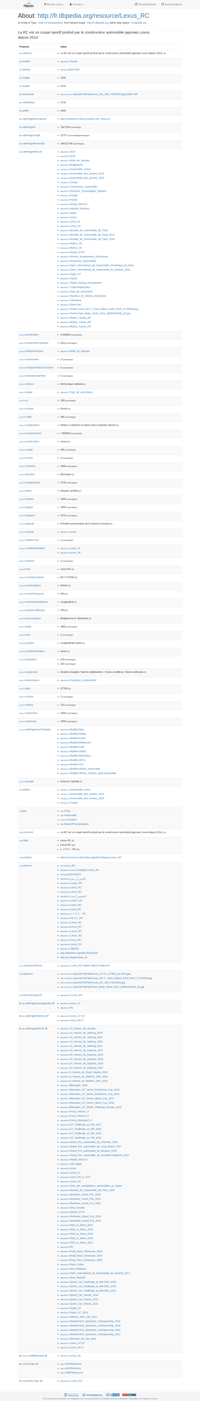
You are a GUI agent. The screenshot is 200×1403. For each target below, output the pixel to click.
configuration (29, 425)
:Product (68, 819)
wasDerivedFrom (30, 965)
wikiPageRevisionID (32, 143)
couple (26, 449)
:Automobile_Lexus (75, 169)
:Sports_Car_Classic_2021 (79, 1303)
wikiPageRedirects (34, 1016)
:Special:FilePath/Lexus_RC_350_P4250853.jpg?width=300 (99, 94)
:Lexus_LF (70, 1003)
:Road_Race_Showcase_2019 (81, 1255)
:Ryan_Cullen (72, 1264)
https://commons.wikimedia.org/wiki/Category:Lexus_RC (90, 857)
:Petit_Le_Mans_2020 (76, 1238)
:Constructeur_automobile (78, 186)
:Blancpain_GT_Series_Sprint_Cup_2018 (87, 1102)
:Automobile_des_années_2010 (82, 173)
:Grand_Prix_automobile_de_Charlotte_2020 (89, 1142)
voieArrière (28, 713)
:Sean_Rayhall (72, 1277)
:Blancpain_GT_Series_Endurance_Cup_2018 (89, 1089)
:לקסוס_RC (71, 900)
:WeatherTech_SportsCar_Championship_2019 (90, 1325)
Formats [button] (77, 4)
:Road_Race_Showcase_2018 (81, 1251)
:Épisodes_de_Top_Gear (78, 1338)
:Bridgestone (71, 164)
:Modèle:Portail (72, 738)
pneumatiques (30, 618)
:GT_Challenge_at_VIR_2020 (80, 1137)
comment (26, 832)
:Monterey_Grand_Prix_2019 (80, 1198)
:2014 (67, 151)
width (24, 110)
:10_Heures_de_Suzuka (77, 1028)
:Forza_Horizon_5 (74, 1115)
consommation (30, 433)
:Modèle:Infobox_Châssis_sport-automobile (88, 773)
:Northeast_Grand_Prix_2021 (80, 1220)
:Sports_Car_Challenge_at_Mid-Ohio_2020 (88, 1286)
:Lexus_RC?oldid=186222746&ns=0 (85, 965)
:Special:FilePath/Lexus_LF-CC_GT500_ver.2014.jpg (95, 973)
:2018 (67, 156)
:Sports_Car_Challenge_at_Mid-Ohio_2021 (88, 1290)
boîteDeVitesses (31, 351)
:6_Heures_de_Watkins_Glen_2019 (84, 1076)
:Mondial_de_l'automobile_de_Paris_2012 (87, 234)
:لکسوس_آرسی (73, 896)
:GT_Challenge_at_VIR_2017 (80, 1124)
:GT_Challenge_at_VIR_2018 (80, 1129)
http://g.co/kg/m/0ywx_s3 (73, 957)
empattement (29, 482)
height (24, 77)
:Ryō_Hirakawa (73, 1268)
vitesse (26, 704)
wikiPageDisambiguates (36, 1003)
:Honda (68, 199)
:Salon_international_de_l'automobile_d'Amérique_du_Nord (97, 265)
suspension (28, 672)
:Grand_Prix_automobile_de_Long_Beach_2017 (91, 1146)
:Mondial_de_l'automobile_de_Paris (84, 230)
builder (24, 61)
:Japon (68, 212)
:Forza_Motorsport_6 (76, 1120)
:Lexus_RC (67, 865)
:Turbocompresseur (75, 287)
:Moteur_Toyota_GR (75, 322)
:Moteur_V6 (71, 243)
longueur (27, 515)
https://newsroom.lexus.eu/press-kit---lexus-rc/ (85, 118)
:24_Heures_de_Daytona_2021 (81, 1067)
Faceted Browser (145, 4)
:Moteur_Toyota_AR (75, 317)
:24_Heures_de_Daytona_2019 (81, 1059)
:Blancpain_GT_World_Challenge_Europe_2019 (91, 1107)
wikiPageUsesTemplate (35, 729)
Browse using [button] (54, 4)
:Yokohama (70, 300)
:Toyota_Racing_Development (81, 282)
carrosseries (29, 359)
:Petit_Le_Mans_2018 (76, 1229)
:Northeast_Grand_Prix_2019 (80, 1216)
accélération (29, 334)
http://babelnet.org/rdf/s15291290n (79, 953)
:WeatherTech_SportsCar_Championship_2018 (90, 1321)
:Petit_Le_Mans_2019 (76, 1233)
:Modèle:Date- (72, 729)
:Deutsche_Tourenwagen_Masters (83, 191)
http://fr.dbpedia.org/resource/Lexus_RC (93, 15)
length (24, 86)
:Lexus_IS (70, 221)
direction (27, 474)
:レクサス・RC (73, 913)
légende (26, 523)
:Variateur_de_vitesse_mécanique (83, 295)
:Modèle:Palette (73, 733)
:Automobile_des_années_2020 (82, 178)
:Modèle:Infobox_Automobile (80, 768)
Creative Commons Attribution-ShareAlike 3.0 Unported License (129, 1399)
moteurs (26, 560)
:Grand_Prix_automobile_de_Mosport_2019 (88, 1150)
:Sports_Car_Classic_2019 (79, 1299)
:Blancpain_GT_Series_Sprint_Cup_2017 (87, 1098)
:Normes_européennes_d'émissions (84, 256)
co (23, 400)
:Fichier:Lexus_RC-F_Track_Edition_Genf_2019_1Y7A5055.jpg (99, 309)
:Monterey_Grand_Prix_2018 (80, 1194)
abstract (25, 53)
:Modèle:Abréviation (75, 755)
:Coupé (69, 182)
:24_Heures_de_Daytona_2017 (81, 1050)
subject (24, 789)
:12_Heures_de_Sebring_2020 (81, 1041)
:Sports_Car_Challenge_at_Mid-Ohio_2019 (88, 1281)
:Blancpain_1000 (73, 1085)
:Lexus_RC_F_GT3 (75, 1177)
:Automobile (68, 815)
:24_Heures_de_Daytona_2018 (81, 1054)
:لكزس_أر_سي (73, 878)
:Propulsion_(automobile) (78, 261)
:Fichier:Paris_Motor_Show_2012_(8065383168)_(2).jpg (95, 313)
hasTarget (28, 1363)
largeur (26, 507)
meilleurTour (29, 540)
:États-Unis (70, 304)
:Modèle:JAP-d (72, 760)
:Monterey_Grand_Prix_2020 (80, 1203)
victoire (26, 696)
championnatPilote (32, 375)
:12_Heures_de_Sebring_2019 (81, 1037)
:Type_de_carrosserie (76, 291)
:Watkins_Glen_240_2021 (78, 1316)
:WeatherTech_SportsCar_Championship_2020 (90, 1330)
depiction (26, 973)
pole (24, 634)
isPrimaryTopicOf (30, 995)
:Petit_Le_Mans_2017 (76, 1225)
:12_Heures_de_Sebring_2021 (81, 1046)
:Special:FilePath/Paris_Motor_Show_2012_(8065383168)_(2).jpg (102, 986)
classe (26, 392)
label (23, 840)
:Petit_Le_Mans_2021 (76, 1242)
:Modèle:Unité (72, 747)
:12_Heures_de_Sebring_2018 (81, 1032)
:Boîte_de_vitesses (75, 160)
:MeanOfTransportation (74, 824)
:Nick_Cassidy (72, 1207)
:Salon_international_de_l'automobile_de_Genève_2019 (95, 269)
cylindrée (27, 466)
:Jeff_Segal (70, 1164)
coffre (25, 416)
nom (24, 569)
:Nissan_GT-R (72, 252)
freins (25, 490)
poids (25, 626)
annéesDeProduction (33, 342)
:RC (66, 1007)
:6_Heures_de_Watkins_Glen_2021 (84, 1081)
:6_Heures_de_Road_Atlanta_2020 (84, 1072)
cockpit (26, 408)
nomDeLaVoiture (31, 577)
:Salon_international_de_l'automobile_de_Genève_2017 (95, 1273)
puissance (28, 659)
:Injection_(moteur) (75, 208)
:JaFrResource (70, 1368)
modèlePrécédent (32, 548)
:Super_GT (70, 274)
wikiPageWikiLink (30, 151)
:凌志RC (69, 948)
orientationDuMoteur (33, 601)
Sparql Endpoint (172, 4)
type (24, 688)
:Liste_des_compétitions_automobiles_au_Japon (91, 1185)
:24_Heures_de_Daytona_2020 (81, 1063)
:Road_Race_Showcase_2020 (81, 1260)
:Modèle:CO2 (72, 764)
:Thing (65, 811)
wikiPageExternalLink (32, 118)
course (26, 457)
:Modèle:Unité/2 (73, 751)
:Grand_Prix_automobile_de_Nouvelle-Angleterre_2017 (94, 1155)
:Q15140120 (70, 874)
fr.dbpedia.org (139, 22)
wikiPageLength (29, 135)
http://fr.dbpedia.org (97, 22)
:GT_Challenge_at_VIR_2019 (80, 1133)
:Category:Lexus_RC (79, 870)
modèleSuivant (33, 1355)
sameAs (25, 865)
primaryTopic (30, 1380)
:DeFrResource (70, 1363)
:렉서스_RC (71, 918)
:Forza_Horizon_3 (74, 1111)
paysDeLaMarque (32, 610)
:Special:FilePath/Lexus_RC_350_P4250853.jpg (92, 982)
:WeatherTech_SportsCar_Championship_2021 (90, 1334)
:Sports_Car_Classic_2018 (79, 1295)
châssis (26, 384)
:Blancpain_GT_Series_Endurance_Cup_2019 (89, 1094)
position (26, 643)
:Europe (69, 195)
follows (25, 69)
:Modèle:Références (75, 742)
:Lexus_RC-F (72, 1020)
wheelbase (27, 102)
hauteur (26, 499)
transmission (29, 680)
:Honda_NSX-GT (74, 204)
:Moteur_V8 (71, 247)
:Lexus (68, 217)
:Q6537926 (70, 69)
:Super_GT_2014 (74, 1312)
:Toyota (68, 61)
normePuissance (31, 593)
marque (26, 531)
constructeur (29, 441)
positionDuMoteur (32, 651)
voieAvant (27, 721)
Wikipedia (75, 1399)
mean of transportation (50, 22)
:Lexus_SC (70, 226)
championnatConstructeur (36, 367)
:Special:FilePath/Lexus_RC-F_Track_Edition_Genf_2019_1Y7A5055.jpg (106, 978)
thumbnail (26, 94)
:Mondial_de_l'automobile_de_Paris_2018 (87, 239)
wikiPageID (27, 127)
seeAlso (25, 857)
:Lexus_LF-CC (72, 1016)
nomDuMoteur (30, 585)
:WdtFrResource (71, 1372)
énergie (26, 781)
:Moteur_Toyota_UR (75, 326)
